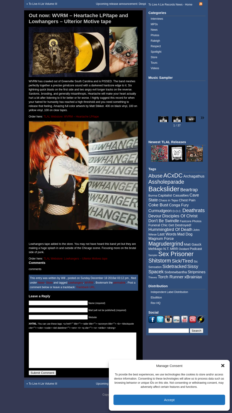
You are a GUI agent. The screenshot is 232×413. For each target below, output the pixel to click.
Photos (155, 35)
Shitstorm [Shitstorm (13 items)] (159, 261)
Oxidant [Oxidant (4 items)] (184, 249)
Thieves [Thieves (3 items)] (152, 277)
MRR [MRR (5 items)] (174, 249)
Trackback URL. (86, 287)
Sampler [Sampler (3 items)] (153, 255)
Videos (155, 68)
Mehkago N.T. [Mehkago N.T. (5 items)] (158, 249)
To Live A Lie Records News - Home (170, 4)
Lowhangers (75, 282)
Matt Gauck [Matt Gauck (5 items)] (192, 244)
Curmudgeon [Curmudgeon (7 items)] (160, 210)
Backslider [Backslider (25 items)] (163, 189)
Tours (154, 62)
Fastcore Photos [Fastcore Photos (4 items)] (190, 221)
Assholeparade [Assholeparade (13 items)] (166, 182)
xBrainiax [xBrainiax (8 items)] (193, 276)
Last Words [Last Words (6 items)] (166, 234)
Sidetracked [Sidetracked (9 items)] (174, 266)
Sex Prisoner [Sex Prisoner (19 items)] (175, 254)
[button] (223, 365)
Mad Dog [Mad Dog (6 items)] (184, 234)
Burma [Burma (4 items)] (152, 195)
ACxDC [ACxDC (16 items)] (173, 175)
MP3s (154, 24)
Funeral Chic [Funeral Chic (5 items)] (158, 225)
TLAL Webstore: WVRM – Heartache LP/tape (71, 116)
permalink (119, 282)
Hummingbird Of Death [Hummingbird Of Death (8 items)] (170, 229)
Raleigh (155, 40)
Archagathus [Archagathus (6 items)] (193, 176)
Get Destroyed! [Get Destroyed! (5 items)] (179, 225)
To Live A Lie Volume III (43, 3)
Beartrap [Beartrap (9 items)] (189, 189)
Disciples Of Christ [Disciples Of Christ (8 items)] (180, 215)
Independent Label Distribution (169, 292)
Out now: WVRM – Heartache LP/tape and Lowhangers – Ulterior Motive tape (78, 18)
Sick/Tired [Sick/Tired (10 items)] (182, 260)
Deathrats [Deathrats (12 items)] (193, 210)
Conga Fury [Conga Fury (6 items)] (179, 205)
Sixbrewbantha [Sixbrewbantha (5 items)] (175, 272)
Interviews (157, 18)
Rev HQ (156, 303)
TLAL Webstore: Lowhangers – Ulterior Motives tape (75, 258)
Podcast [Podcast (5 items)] (196, 249)
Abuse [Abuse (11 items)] (155, 176)
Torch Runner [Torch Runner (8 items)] (171, 276)
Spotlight (156, 51)
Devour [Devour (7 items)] (154, 216)
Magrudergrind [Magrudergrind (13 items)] (165, 244)
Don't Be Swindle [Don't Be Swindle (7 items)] (163, 221)
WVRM (89, 282)
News (41, 282)
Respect (156, 46)
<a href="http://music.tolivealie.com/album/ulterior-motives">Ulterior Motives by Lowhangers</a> (83, 235)
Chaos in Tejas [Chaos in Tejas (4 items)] (168, 200)
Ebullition (156, 297)
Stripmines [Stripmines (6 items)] (197, 272)
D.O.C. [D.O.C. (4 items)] (177, 211)
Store (49, 282)
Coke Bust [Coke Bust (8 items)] (158, 204)
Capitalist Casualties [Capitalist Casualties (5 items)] (173, 195)
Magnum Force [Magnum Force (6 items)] (161, 238)
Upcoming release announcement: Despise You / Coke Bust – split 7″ (138, 3)
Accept (169, 400)
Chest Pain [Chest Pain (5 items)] (187, 200)
